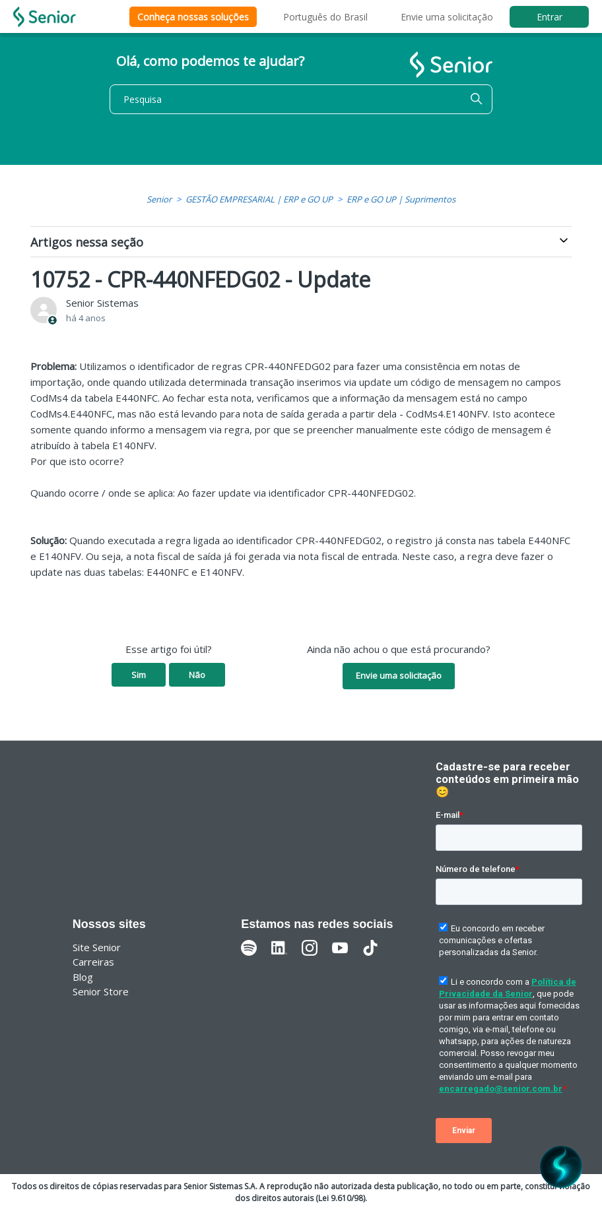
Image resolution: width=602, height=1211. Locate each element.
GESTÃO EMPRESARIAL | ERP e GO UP (259, 199)
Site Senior (97, 947)
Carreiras (93, 961)
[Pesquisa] (301, 99)
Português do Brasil (325, 17)
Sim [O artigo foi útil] (138, 675)
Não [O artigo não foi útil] (197, 675)
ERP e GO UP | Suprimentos (401, 199)
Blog (83, 976)
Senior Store (101, 991)
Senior (159, 199)
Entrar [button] (549, 17)
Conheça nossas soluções (193, 17)
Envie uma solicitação (447, 17)
